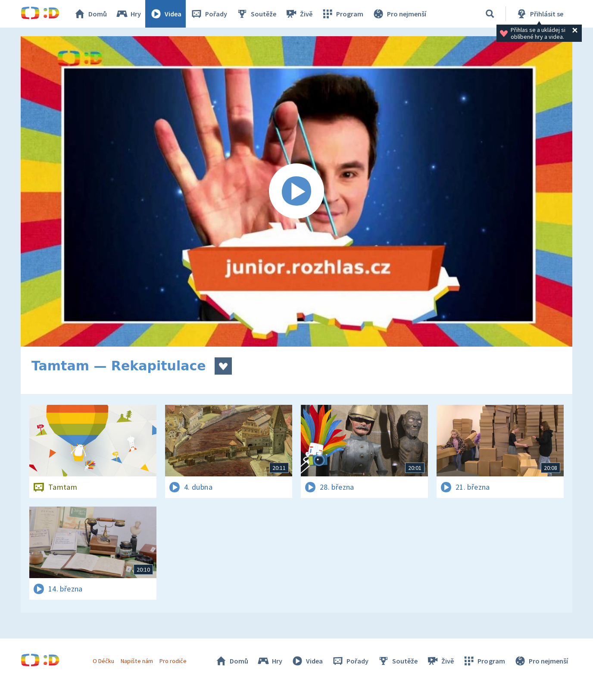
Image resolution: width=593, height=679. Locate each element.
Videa (165, 13)
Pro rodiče (173, 661)
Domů (90, 13)
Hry (128, 13)
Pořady (208, 13)
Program (342, 13)
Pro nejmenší (399, 13)
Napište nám (137, 661)
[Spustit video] (296, 191)
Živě (298, 13)
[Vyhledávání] (490, 14)
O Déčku (103, 661)
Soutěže (256, 13)
